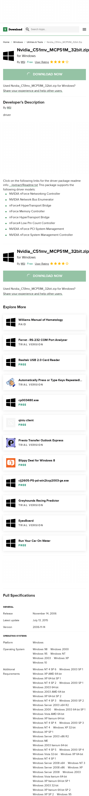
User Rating (52, 62)
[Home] (6, 42)
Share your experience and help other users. (33, 91)
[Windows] (18, 42)
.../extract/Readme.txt (23, 185)
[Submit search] (27, 29)
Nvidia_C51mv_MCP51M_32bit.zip (53, 52)
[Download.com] (12, 29)
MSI (9, 107)
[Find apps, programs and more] (51, 29)
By (21, 62)
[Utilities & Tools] (35, 42)
